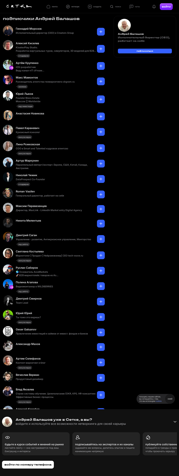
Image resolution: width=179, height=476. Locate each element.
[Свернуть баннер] (175, 422)
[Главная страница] (19, 7)
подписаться (145, 50)
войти (166, 6)
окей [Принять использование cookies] (170, 398)
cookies (159, 401)
